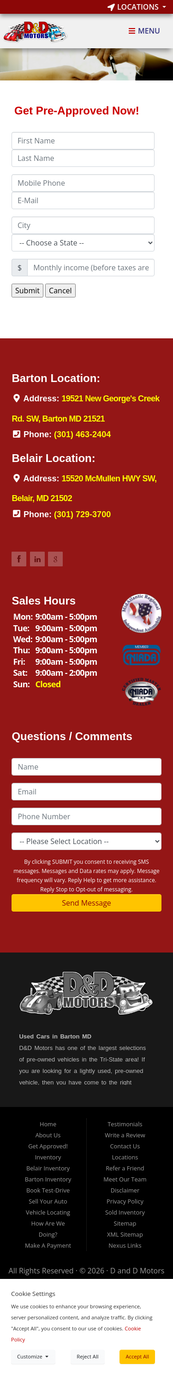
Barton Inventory (48, 1179)
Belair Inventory (48, 1168)
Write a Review (125, 1135)
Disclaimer (125, 1190)
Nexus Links (124, 1245)
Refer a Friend (125, 1168)
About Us (48, 1135)
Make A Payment (48, 1245)
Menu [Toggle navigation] (144, 31)
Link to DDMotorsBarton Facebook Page (19, 559)
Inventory (48, 1157)
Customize (33, 1356)
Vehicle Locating (48, 1212)
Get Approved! (48, 1146)
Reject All (87, 1356)
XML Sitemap (125, 1234)
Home (48, 1124)
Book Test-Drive (48, 1190)
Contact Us (125, 1146)
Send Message (86, 903)
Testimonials (124, 1124)
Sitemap (125, 1223)
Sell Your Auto (48, 1201)
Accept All (137, 1356)
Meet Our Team (124, 1179)
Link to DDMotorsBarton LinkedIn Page (37, 559)
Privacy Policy (125, 1201)
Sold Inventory (125, 1212)
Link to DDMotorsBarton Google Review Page (55, 559)
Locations (134, 7)
